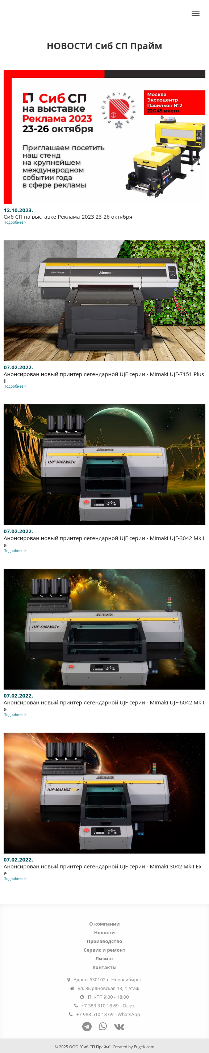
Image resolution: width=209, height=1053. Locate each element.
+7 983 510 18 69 (95, 1015)
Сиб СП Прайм (33, 12)
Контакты (104, 968)
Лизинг (104, 959)
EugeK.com (144, 1046)
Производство (104, 942)
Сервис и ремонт (104, 951)
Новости (104, 933)
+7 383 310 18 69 (100, 1006)
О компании (104, 925)
